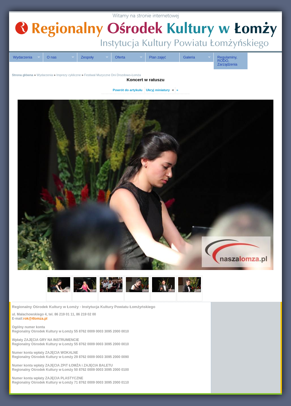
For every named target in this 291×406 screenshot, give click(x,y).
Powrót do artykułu (127, 90)
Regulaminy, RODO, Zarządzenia (227, 61)
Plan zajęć (157, 57)
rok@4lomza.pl (35, 319)
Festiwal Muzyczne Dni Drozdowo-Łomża (112, 75)
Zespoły (92, 57)
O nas (58, 57)
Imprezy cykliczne (68, 75)
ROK (57, 32)
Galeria (195, 57)
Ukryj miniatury (158, 90)
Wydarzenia (24, 57)
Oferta (126, 57)
